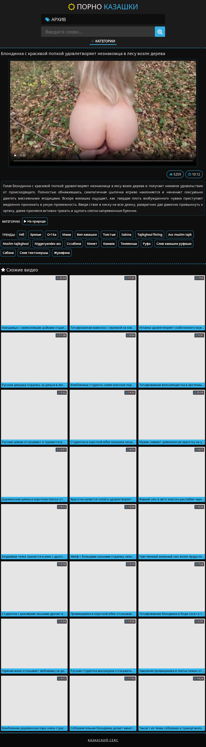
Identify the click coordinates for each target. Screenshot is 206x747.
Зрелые (35, 234)
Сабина (8, 253)
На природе (35, 221)
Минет (92, 243)
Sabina (126, 234)
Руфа (146, 243)
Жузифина (62, 253)
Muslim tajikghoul (16, 243)
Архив (55, 19)
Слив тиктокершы (34, 253)
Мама (66, 234)
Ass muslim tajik (180, 234)
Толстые (109, 234)
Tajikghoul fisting (149, 234)
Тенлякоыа (128, 243)
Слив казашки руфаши (173, 243)
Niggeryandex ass (48, 243)
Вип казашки (87, 234)
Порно (103, 6)
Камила (108, 243)
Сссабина (74, 243)
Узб (21, 234)
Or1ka (51, 234)
